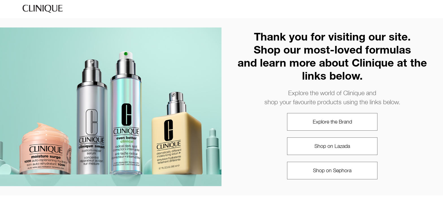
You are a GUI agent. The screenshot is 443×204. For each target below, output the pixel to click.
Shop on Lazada (332, 146)
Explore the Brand (332, 122)
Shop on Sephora (332, 170)
